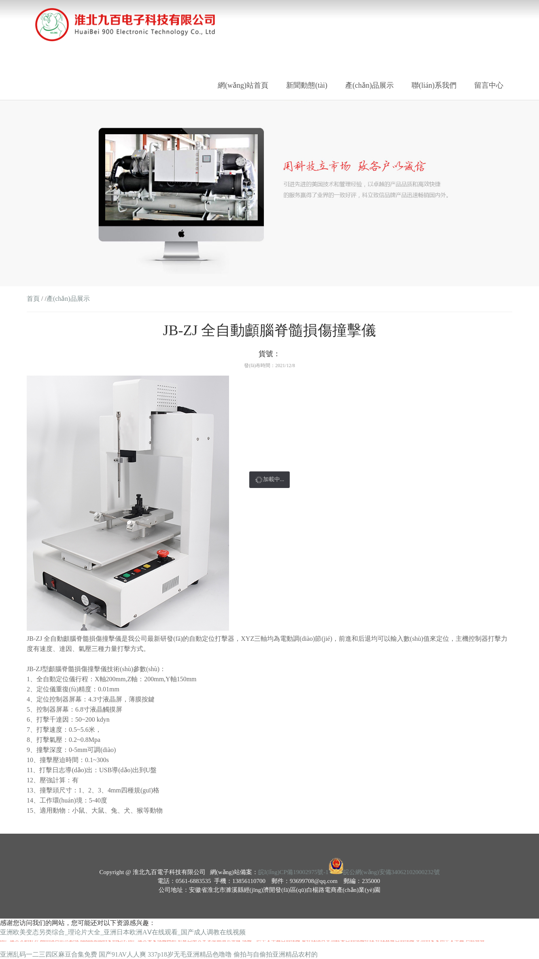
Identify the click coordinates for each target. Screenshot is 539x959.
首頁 (33, 298)
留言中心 (488, 85)
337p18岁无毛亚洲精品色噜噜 (190, 954)
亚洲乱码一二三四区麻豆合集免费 (48, 954)
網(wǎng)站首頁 (243, 85)
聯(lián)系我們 (434, 85)
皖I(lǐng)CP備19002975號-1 (293, 872)
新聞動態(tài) (306, 85)
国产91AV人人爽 (122, 954)
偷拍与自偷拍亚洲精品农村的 (275, 954)
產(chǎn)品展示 (369, 85)
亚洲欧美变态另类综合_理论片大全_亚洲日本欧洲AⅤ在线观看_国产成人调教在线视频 (123, 932)
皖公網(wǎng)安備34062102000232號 (391, 872)
